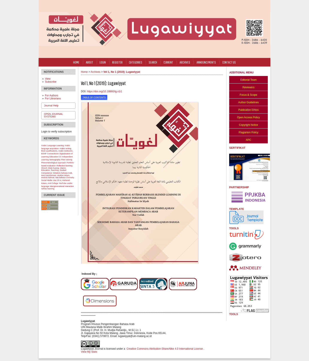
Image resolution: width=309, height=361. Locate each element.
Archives (185, 62)
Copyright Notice (248, 124)
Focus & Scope (248, 94)
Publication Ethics (248, 109)
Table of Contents (94, 97)
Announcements (206, 62)
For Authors (51, 95)
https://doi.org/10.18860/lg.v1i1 (104, 91)
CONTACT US (229, 62)
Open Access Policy (248, 117)
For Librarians (53, 98)
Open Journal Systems (53, 115)
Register (117, 62)
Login (103, 62)
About (89, 62)
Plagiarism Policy (248, 132)
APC (248, 139)
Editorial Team (248, 79)
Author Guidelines (248, 102)
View (47, 78)
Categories (135, 62)
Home (76, 62)
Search (153, 62)
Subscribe (50, 81)
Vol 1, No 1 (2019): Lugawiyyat (121, 71)
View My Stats (89, 351)
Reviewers (248, 87)
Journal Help (51, 105)
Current (168, 62)
